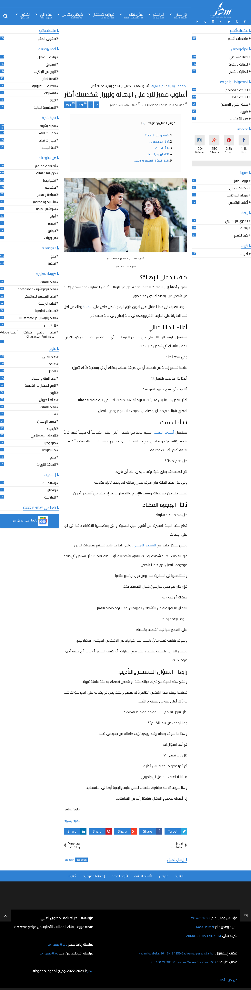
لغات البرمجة (47, 303)
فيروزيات (50, 237)
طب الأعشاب (239, 118)
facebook (81, 859)
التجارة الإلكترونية (44, 85)
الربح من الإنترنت (45, 71)
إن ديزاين (50, 324)
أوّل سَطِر (180, 15)
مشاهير (50, 187)
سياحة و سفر (47, 194)
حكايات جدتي (238, 187)
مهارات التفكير (45, 132)
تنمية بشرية (72, 820)
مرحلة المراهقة (237, 195)
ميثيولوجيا (49, 449)
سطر (90, 970)
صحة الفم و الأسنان (234, 104)
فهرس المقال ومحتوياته (158, 122)
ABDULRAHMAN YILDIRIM (200, 934)
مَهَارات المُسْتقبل (103, 15)
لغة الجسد (49, 147)
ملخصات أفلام (238, 38)
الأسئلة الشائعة (143, 875)
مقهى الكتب (46, 38)
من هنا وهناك (46, 172)
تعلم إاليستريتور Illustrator (37, 317)
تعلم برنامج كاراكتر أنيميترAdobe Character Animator (28, 334)
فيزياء (52, 413)
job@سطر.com (47, 952)
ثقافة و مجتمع (45, 165)
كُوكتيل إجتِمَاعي (72, 15)
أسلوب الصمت (164, 431)
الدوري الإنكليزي (236, 220)
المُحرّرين (25, 15)
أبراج (53, 215)
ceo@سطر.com (56, 943)
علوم (52, 363)
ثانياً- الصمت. (162, 147)
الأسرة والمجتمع (44, 201)
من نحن (163, 875)
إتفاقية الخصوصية (94, 875)
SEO (53, 99)
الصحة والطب (239, 97)
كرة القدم (241, 234)
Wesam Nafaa (199, 917)
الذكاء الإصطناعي (43, 435)
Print (81, 103)
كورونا (243, 111)
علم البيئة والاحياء (43, 378)
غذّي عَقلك (133, 15)
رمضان (51, 489)
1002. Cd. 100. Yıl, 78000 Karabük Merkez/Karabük (178, 961)
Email (70, 103)
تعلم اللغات (48, 281)
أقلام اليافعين (238, 202)
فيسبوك (50, 92)
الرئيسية (179, 875)
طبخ (53, 255)
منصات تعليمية (45, 310)
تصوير (52, 223)
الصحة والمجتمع (237, 89)
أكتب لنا (72, 875)
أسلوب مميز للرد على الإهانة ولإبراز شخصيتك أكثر (126, 93)
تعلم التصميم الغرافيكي (39, 296)
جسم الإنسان (46, 421)
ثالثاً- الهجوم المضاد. (157, 153)
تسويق (51, 64)
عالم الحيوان (47, 399)
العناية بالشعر (238, 71)
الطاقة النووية (46, 464)
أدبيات (244, 253)
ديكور (52, 230)
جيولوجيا (50, 442)
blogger (69, 859)
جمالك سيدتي (238, 56)
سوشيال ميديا (46, 208)
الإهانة (88, 305)
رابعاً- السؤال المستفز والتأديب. (151, 159)
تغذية (52, 263)
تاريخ (53, 392)
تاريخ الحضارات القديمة (40, 385)
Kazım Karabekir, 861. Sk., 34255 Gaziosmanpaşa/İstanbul (171, 952)
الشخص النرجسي (144, 544)
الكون (52, 370)
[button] (29, 520)
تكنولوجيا (49, 180)
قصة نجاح (49, 78)
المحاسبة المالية (45, 107)
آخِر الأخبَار (158, 15)
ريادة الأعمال (46, 56)
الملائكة (50, 497)
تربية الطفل (240, 180)
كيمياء (51, 428)
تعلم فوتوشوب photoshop (36, 288)
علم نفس (49, 356)
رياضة (244, 227)
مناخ (53, 456)
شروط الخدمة (120, 875)
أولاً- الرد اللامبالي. (159, 140)
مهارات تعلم (47, 139)
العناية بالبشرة (238, 64)
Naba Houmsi (204, 925)
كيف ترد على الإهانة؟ (157, 134)
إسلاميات (49, 482)
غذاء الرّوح (46, 15)
